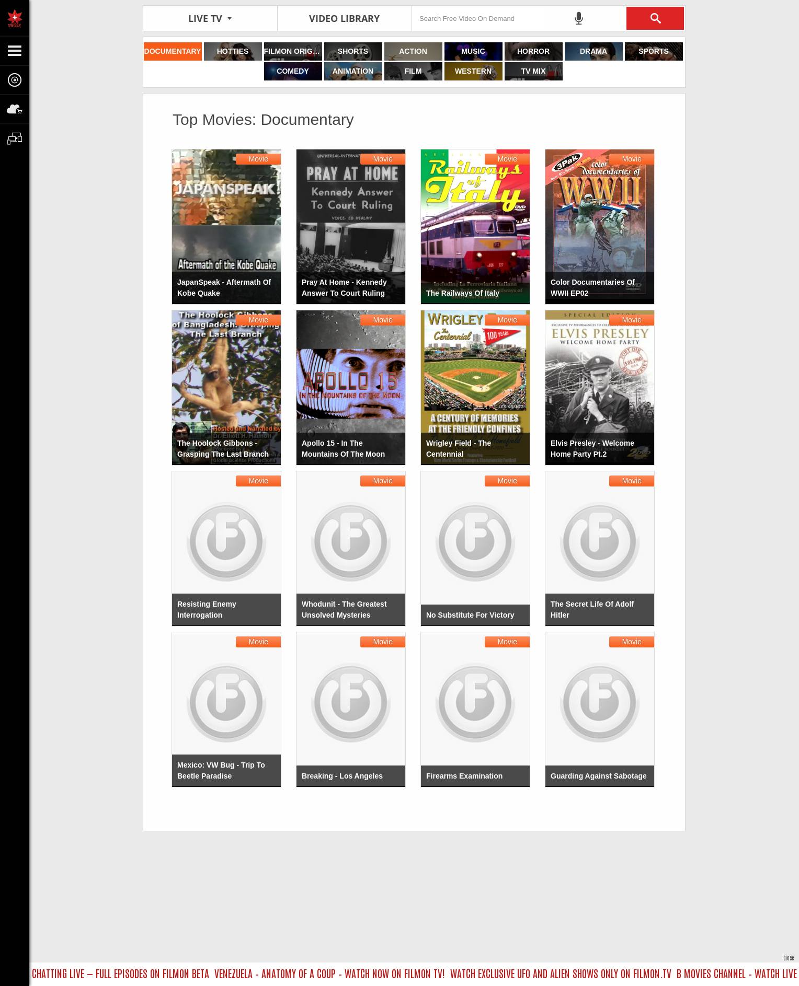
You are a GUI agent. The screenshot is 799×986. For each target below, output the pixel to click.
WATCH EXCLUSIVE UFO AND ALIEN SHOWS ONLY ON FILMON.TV (564, 973)
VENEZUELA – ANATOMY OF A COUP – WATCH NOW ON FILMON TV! (333, 973)
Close (788, 957)
